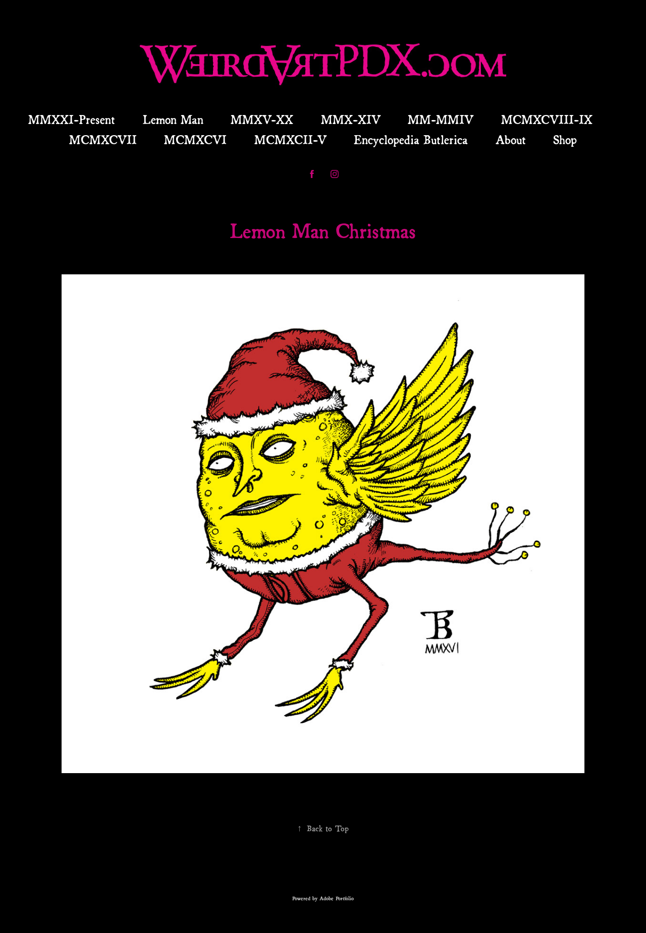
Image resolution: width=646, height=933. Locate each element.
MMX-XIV (351, 118)
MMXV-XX (262, 118)
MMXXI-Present (71, 118)
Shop (565, 138)
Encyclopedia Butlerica (411, 138)
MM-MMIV (440, 118)
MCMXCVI (195, 138)
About (511, 138)
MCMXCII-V (290, 138)
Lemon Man (173, 118)
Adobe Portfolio (336, 898)
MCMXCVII (103, 138)
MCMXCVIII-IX (547, 118)
